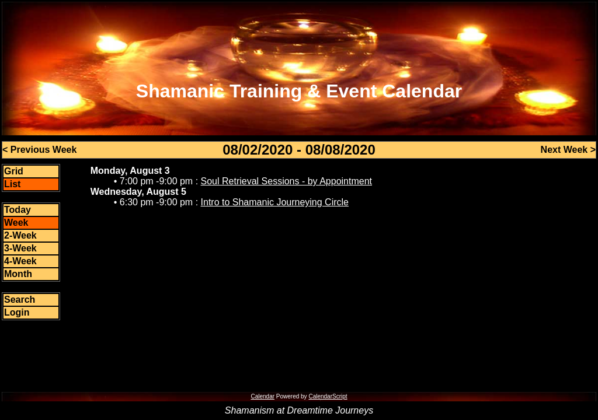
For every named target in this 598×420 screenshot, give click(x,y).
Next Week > (568, 150)
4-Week (20, 261)
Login (17, 312)
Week (16, 223)
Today (17, 210)
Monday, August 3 (130, 171)
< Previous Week (39, 150)
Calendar (262, 396)
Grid (13, 171)
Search (19, 299)
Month (18, 274)
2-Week (20, 235)
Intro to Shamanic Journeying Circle (275, 202)
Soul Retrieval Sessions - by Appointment (286, 181)
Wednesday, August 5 (138, 192)
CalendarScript (327, 396)
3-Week (20, 248)
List (12, 184)
